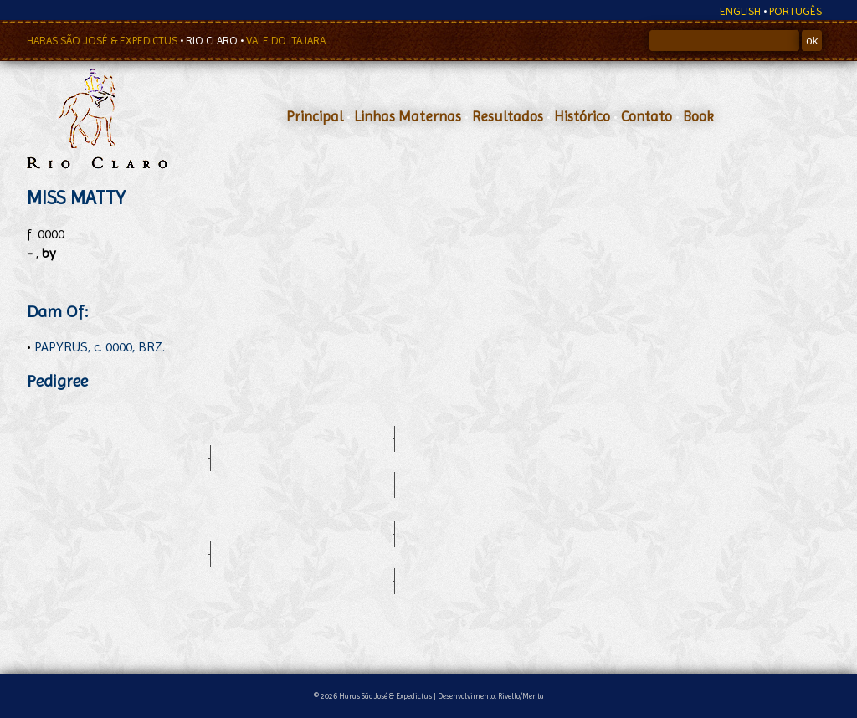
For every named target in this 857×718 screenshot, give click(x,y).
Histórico (582, 116)
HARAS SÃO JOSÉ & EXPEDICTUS (103, 40)
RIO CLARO (213, 40)
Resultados (507, 116)
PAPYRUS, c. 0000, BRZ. (99, 347)
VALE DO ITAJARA (286, 40)
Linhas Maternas (407, 116)
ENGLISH (740, 11)
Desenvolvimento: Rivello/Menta (491, 695)
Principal (314, 116)
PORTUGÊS (795, 11)
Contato (646, 116)
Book (698, 116)
